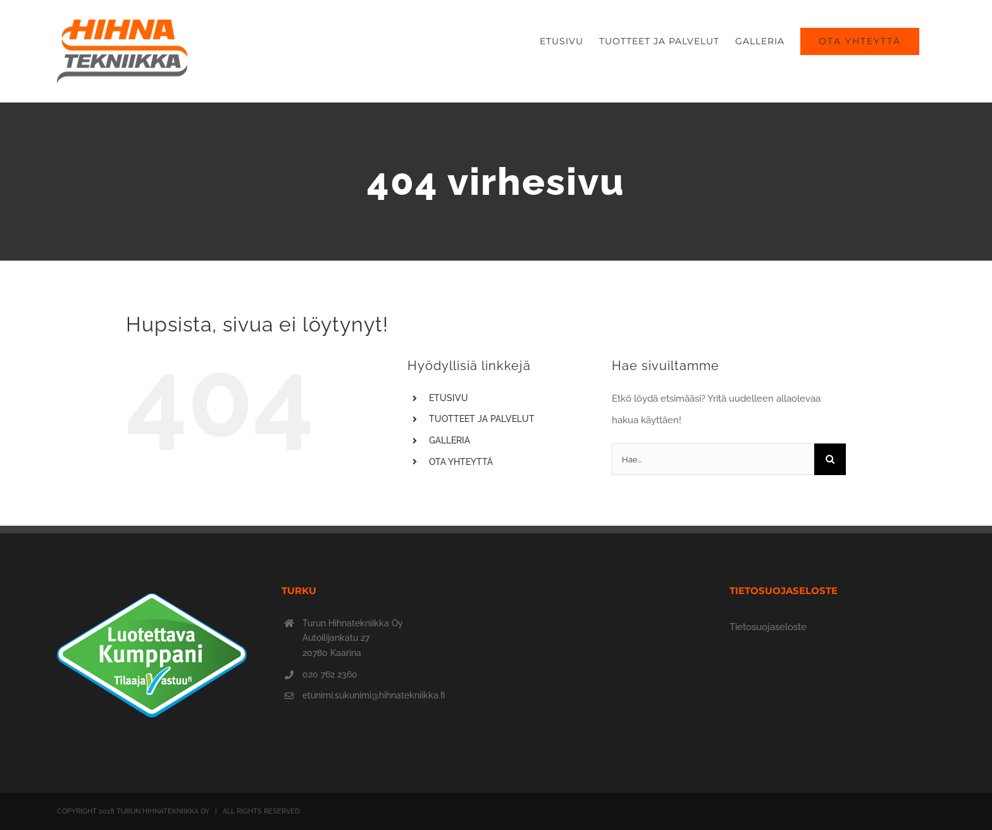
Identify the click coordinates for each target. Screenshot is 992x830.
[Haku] (830, 459)
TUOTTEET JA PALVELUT (482, 419)
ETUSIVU (448, 398)
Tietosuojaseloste (768, 627)
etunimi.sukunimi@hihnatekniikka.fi (373, 695)
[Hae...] (713, 459)
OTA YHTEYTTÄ (461, 462)
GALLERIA (449, 440)
